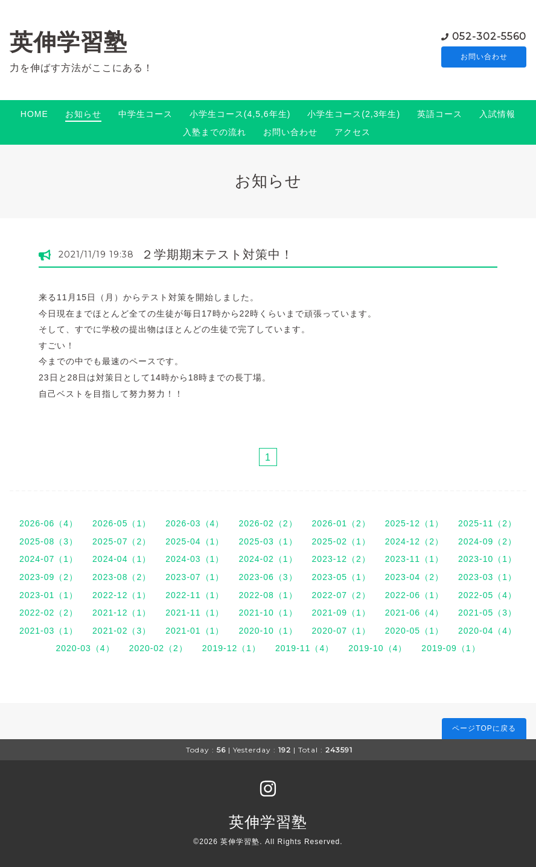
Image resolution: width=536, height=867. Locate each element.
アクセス (352, 132)
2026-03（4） (194, 523)
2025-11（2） (487, 523)
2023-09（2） (48, 577)
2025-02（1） (341, 541)
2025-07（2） (121, 541)
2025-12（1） (414, 523)
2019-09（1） (450, 648)
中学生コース (145, 114)
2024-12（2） (414, 541)
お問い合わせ (484, 57)
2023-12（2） (341, 559)
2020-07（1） (341, 630)
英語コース (439, 114)
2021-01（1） (194, 630)
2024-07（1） (48, 559)
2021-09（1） (341, 612)
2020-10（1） (267, 630)
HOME (34, 114)
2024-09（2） (487, 541)
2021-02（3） (121, 630)
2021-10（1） (267, 612)
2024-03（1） (194, 559)
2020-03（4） (85, 648)
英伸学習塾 (68, 41)
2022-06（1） (414, 595)
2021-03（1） (48, 630)
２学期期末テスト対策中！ (217, 254)
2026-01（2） (341, 523)
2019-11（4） (304, 648)
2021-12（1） (121, 612)
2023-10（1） (487, 559)
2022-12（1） (121, 595)
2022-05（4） (487, 595)
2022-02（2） (48, 612)
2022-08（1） (267, 595)
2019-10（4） (377, 648)
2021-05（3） (487, 612)
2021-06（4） (414, 612)
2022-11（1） (194, 595)
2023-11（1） (414, 559)
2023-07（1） (194, 577)
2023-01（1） (48, 595)
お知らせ (83, 114)
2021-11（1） (194, 612)
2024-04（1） (121, 559)
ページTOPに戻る (483, 728)
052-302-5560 (489, 36)
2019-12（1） (231, 648)
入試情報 (497, 114)
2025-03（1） (267, 541)
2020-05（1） (414, 630)
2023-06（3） (267, 577)
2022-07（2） (341, 595)
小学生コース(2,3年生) (353, 114)
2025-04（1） (194, 541)
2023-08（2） (121, 577)
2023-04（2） (414, 577)
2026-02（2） (267, 523)
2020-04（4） (487, 630)
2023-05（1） (341, 577)
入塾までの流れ (214, 132)
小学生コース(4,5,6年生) (240, 114)
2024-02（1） (267, 559)
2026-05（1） (121, 523)
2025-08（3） (48, 541)
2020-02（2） (158, 648)
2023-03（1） (487, 577)
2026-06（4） (48, 523)
